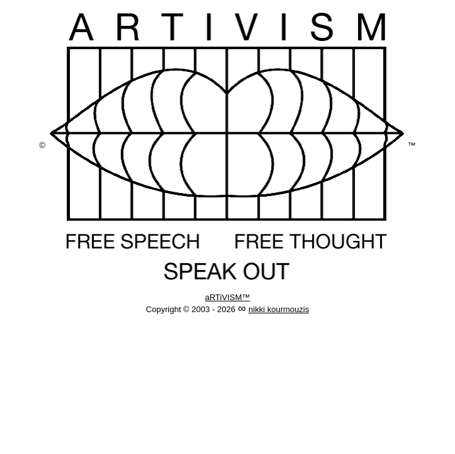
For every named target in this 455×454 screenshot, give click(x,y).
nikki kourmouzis (278, 309)
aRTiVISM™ (227, 297)
